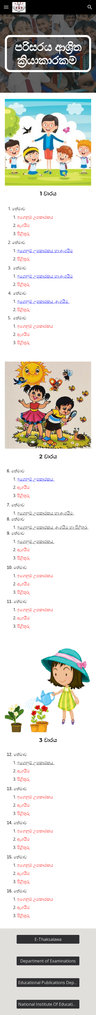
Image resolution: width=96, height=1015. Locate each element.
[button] (6, 7)
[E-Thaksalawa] (48, 939)
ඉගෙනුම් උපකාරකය (36, 479)
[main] (48, 53)
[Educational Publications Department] (48, 983)
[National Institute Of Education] (48, 1004)
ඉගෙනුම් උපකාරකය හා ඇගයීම (45, 251)
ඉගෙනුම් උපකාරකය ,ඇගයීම (43, 301)
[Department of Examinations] (48, 961)
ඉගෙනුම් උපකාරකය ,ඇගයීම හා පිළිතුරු (53, 527)
